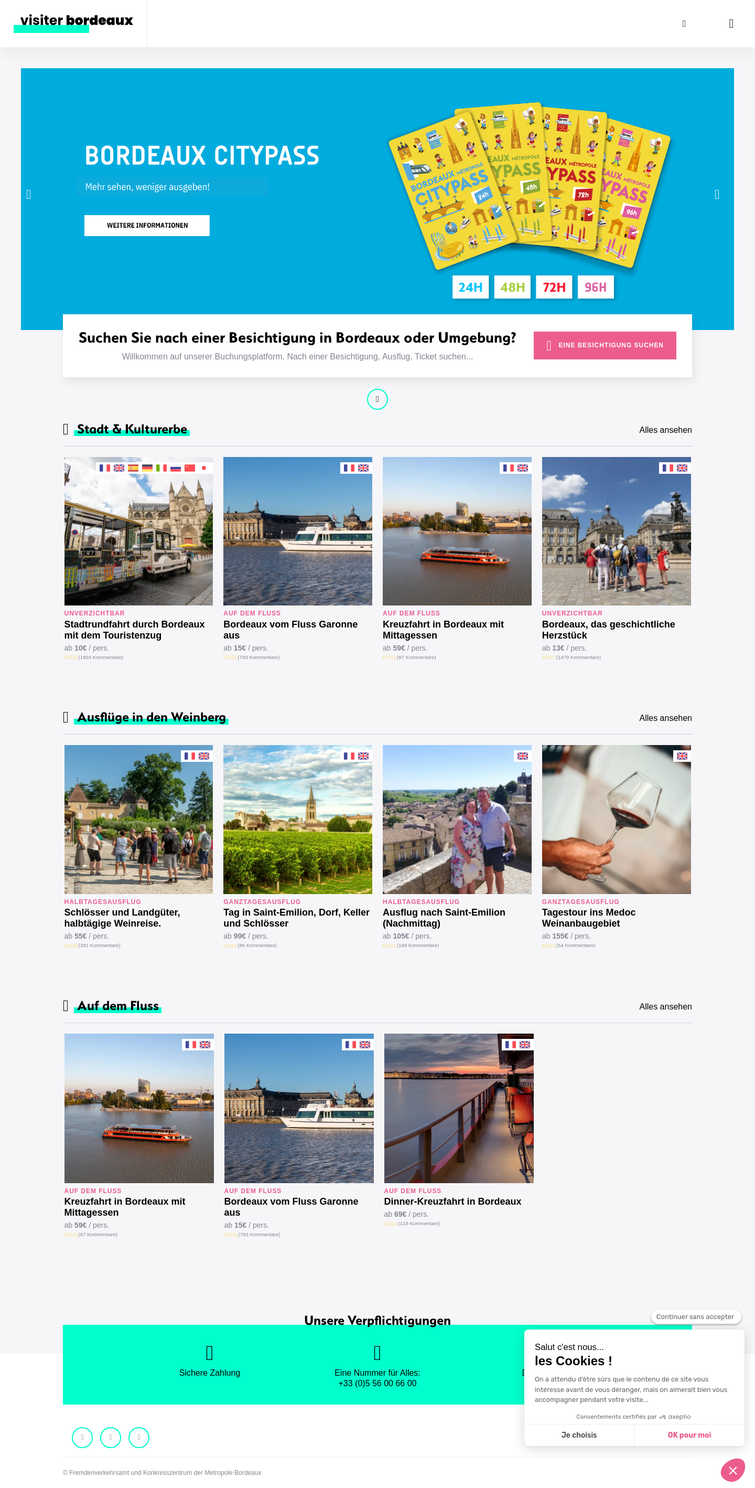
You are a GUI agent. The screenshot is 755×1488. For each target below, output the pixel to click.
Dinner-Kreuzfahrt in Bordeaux (453, 1201)
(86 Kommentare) (257, 945)
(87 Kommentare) (416, 657)
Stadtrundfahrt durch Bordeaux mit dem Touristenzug (134, 630)
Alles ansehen (665, 430)
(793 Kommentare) (258, 657)
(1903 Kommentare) (101, 657)
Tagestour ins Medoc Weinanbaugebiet (589, 918)
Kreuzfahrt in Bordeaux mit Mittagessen (443, 630)
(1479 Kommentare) (578, 657)
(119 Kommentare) (419, 1223)
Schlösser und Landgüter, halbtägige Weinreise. (122, 918)
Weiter (377, 399)
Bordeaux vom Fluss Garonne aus (290, 630)
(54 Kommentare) (576, 945)
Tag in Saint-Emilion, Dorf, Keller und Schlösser (296, 918)
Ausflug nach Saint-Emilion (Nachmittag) (444, 918)
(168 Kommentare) (418, 945)
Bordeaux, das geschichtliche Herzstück (608, 630)
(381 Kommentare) (100, 945)
